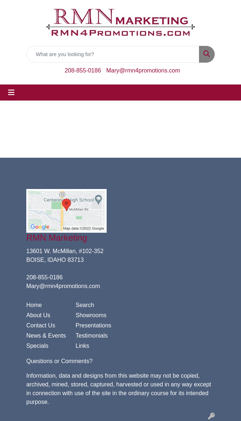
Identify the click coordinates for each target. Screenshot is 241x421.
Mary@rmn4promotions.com (143, 70)
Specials (37, 346)
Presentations (93, 325)
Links (82, 346)
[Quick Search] (112, 54)
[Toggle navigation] (11, 92)
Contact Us (40, 325)
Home (34, 305)
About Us (38, 315)
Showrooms (91, 315)
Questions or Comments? (59, 361)
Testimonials (92, 336)
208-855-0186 (83, 70)
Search (85, 305)
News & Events (46, 336)
